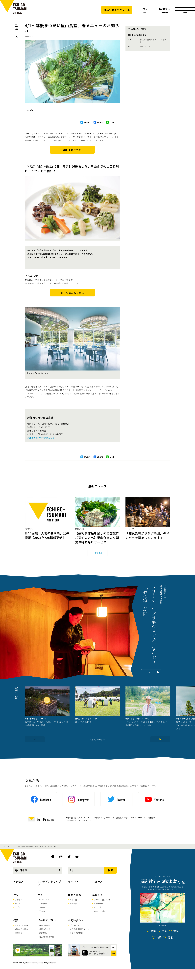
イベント (73, 881)
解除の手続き (44, 929)
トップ (4, 846)
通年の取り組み (21, 929)
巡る (40, 894)
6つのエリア (44, 899)
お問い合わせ (76, 920)
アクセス (18, 881)
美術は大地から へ (97, 739)
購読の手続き (44, 925)
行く (16, 894)
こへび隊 (97, 907)
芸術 (164, 931)
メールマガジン (47, 920)
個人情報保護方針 (46, 937)
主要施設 (43, 903)
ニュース (16, 30)
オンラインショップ (49, 881)
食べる (42, 907)
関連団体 (18, 933)
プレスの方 (74, 925)
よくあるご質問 (76, 933)
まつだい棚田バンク (102, 899)
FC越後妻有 (99, 903)
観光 (176, 931)
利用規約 (43, 933)
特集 (153, 931)
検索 (110, 870)
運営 (170, 937)
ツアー (18, 903)
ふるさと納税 (99, 911)
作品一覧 (73, 899)
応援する (97, 894)
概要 (16, 920)
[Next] (160, 739)
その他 (30, 110)
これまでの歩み (21, 925)
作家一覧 (73, 903)
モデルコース (20, 907)
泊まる (42, 911)
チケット (18, 899)
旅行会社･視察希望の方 (79, 929)
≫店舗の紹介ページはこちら (40, 437)
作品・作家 (74, 894)
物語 (159, 937)
